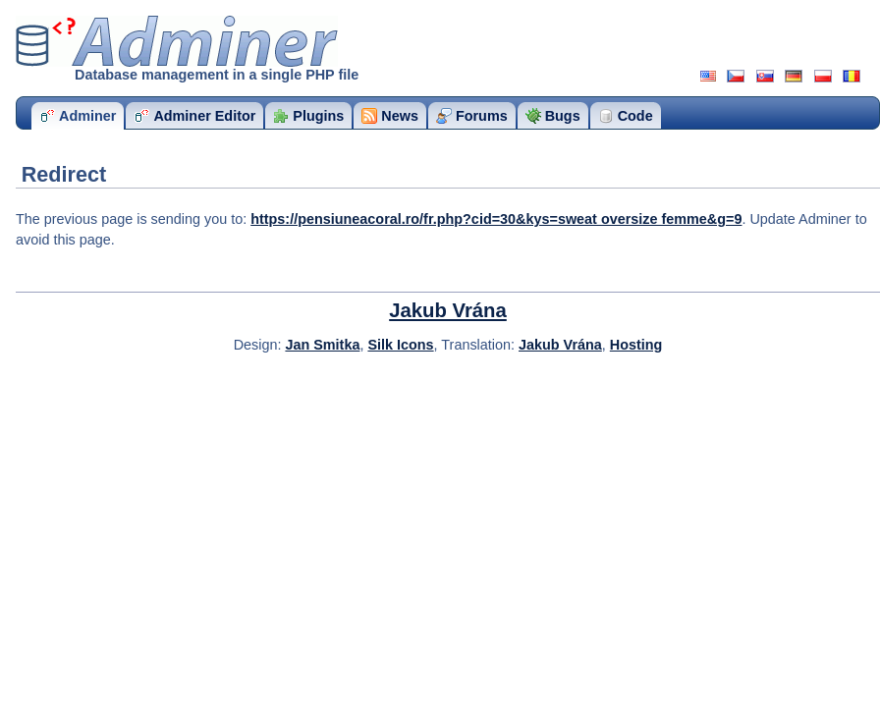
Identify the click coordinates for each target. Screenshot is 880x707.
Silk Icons (400, 345)
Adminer (177, 41)
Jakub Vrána (448, 310)
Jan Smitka (322, 345)
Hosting (636, 345)
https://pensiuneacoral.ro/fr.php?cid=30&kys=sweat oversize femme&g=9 (496, 219)
